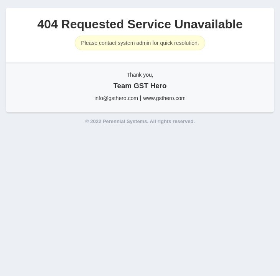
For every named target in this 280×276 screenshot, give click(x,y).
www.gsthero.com (164, 98)
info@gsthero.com (116, 98)
